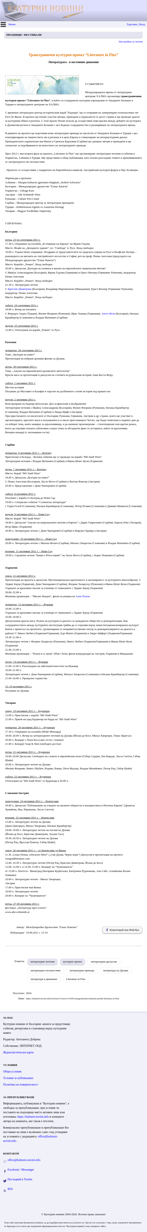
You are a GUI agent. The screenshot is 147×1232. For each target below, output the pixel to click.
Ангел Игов (108, 313)
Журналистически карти (18, 1052)
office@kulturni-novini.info (24, 1160)
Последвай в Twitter (20, 1179)
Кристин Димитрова (19, 289)
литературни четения (42, 961)
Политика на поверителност (20, 1084)
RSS (10, 1189)
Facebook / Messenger (21, 1169)
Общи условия (12, 1071)
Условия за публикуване (18, 1078)
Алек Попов (83, 596)
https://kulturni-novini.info (33, 1116)
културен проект (72, 961)
